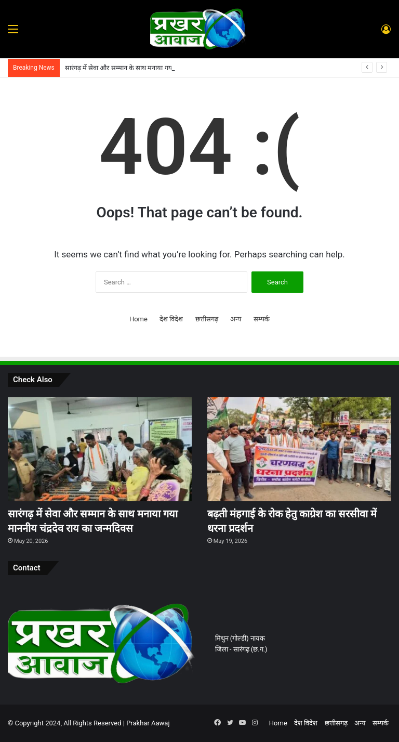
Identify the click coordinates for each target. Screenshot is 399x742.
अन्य (236, 319)
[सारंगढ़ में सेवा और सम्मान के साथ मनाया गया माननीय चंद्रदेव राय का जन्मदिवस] (100, 449)
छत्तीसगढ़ (206, 319)
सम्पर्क (262, 319)
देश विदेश (171, 319)
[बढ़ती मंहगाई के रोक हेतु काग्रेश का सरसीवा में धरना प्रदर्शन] (299, 449)
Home (138, 319)
